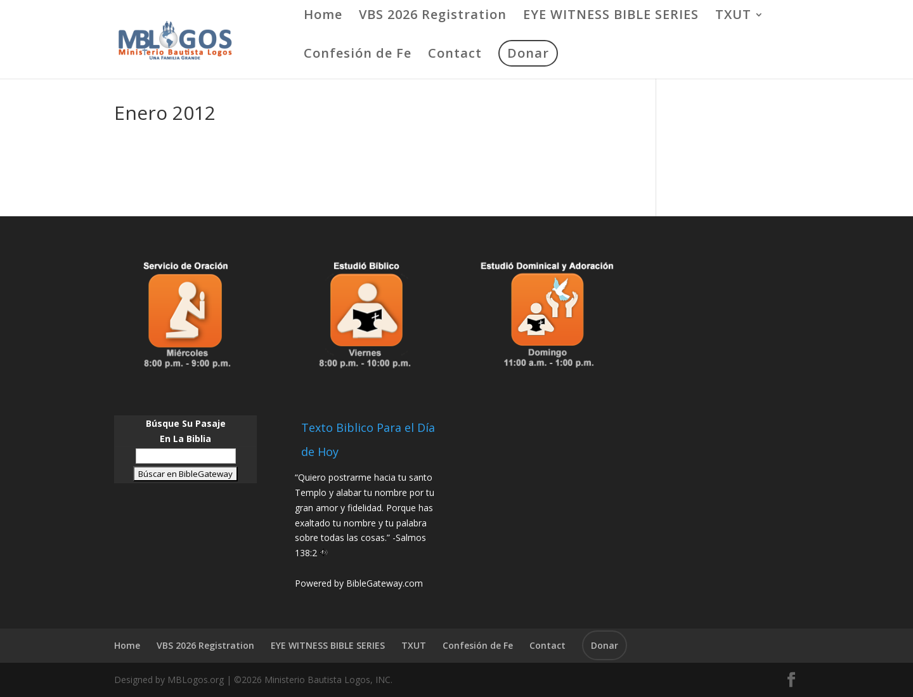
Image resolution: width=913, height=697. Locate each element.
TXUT (733, 16)
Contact (455, 55)
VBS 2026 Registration (433, 16)
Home (323, 16)
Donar (528, 53)
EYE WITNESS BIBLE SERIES (611, 16)
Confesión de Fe (357, 55)
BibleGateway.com (384, 583)
